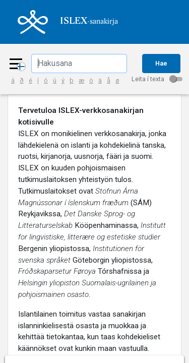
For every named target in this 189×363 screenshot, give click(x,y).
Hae (161, 63)
